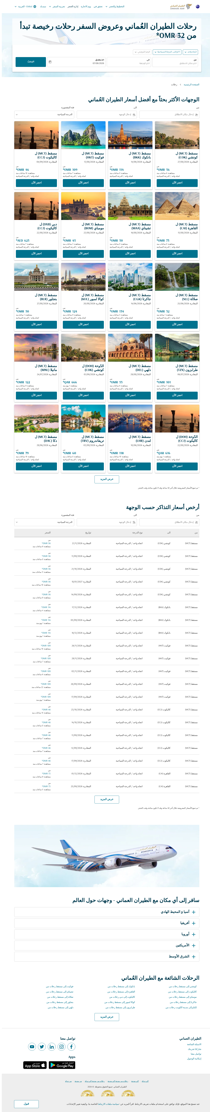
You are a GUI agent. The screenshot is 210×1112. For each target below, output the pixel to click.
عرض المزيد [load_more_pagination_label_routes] (105, 1017)
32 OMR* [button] (168, 36)
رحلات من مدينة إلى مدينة (116, 1081)
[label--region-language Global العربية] (23, 6)
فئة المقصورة (66, 107)
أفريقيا (186, 923)
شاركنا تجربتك (193, 1049)
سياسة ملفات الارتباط (106, 1104)
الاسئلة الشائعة (192, 1044)
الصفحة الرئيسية (190, 84)
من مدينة (76, 1081)
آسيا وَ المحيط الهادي (177, 912)
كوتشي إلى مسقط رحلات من (181, 986)
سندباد (41, 6)
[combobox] (173, 63)
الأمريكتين (184, 945)
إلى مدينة (133, 1081)
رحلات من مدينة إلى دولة (93, 1081)
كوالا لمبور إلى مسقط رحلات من (118, 1002)
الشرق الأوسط (181, 956)
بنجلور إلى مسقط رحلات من (58, 1002)
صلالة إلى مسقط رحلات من (58, 997)
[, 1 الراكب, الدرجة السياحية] (167, 52)
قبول (24, 1104)
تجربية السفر (54, 6)
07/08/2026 (96, 63)
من (193, 60)
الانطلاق (98, 60)
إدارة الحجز (71, 6)
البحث (29, 62)
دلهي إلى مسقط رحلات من (59, 1007)
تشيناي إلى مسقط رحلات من (58, 992)
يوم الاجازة (84, 6)
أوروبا (187, 934)
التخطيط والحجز (112, 6)
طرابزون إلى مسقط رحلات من (118, 1007)
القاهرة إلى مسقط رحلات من (119, 992)
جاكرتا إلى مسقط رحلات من (181, 1002)
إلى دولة (143, 1081)
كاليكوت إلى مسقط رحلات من (180, 992)
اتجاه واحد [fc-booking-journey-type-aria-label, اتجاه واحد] (190, 52)
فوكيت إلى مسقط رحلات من (58, 986)
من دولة (66, 1081)
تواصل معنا (194, 1054)
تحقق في (96, 6)
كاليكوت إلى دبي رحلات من (120, 997)
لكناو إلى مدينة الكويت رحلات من (179, 1007)
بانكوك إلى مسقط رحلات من (119, 986)
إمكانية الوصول (192, 1059)
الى (146, 60)
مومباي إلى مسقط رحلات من (181, 997)
